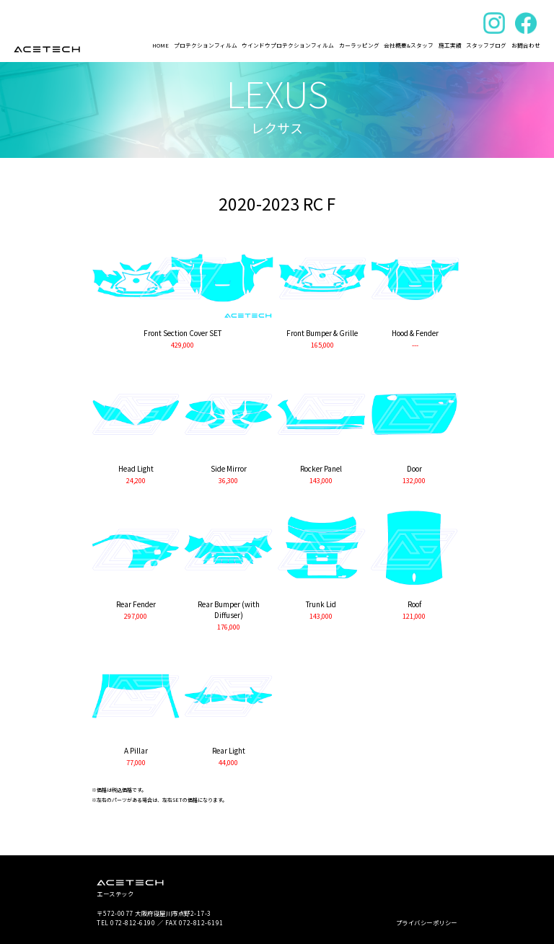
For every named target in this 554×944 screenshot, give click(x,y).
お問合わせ (525, 45)
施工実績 (450, 45)
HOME (160, 45)
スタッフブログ (486, 45)
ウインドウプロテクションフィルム (288, 45)
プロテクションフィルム (205, 45)
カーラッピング (359, 45)
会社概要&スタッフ (409, 45)
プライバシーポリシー (426, 922)
